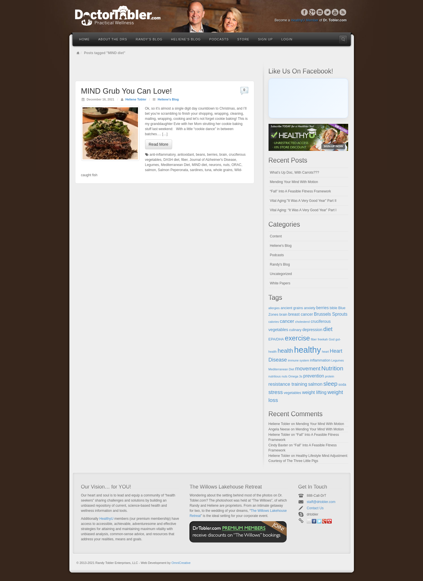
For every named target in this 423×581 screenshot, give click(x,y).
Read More (158, 144)
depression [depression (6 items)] (312, 329)
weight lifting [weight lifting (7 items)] (314, 392)
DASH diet (171, 160)
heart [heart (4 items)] (325, 351)
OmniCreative (181, 562)
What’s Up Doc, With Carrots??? (294, 172)
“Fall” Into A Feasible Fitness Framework (300, 191)
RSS (342, 12)
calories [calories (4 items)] (274, 321)
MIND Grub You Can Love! (126, 91)
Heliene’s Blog (186, 39)
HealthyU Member (305, 20)
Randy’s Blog (149, 39)
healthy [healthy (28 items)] (307, 349)
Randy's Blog (280, 264)
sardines (196, 170)
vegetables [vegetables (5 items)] (292, 393)
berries (212, 155)
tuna (208, 170)
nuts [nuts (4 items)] (284, 376)
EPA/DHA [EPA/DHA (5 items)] (276, 339)
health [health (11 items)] (285, 351)
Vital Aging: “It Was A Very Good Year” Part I (303, 210)
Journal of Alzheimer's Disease (212, 160)
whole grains (222, 170)
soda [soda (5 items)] (342, 385)
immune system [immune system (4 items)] (298, 360)
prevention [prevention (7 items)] (313, 375)
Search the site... (343, 39)
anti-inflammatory (163, 155)
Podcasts (219, 39)
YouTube (335, 12)
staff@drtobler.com (321, 502)
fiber (184, 160)
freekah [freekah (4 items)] (323, 339)
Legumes (152, 165)
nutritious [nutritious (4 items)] (275, 376)
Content (276, 236)
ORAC (237, 165)
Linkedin (319, 12)
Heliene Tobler (135, 99)
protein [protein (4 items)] (329, 376)
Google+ (312, 12)
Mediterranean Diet (175, 165)
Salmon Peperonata (173, 170)
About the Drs (112, 39)
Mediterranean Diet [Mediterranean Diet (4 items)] (281, 369)
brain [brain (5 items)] (283, 315)
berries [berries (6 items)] (322, 307)
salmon (150, 170)
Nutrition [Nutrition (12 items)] (332, 368)
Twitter (327, 12)
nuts (226, 165)
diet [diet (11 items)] (328, 329)
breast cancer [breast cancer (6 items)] (300, 314)
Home (84, 39)
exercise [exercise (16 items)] (297, 338)
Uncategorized (281, 274)
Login (286, 39)
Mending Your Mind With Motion (294, 182)
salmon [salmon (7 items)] (315, 384)
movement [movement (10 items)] (307, 368)
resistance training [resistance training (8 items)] (288, 384)
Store (243, 39)
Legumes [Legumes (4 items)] (337, 360)
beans (200, 155)
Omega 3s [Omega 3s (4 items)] (295, 376)
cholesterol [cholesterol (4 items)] (302, 321)
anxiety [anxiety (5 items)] (309, 308)
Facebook (304, 12)
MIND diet (199, 165)
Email (309, 521)
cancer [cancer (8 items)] (287, 321)
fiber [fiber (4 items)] (314, 339)
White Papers (280, 283)
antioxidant (186, 155)
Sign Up (265, 39)
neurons (215, 165)
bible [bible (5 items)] (333, 308)
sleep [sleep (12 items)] (330, 383)
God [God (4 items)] (332, 339)
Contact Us (315, 508)
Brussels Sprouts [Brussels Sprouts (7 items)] (331, 314)
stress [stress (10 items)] (276, 392)
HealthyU (106, 519)
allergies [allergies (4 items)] (274, 308)
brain (223, 155)
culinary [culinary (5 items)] (295, 330)
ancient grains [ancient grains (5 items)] (292, 308)
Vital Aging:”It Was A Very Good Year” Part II (303, 201)
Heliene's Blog (168, 99)
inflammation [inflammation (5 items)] (320, 360)
